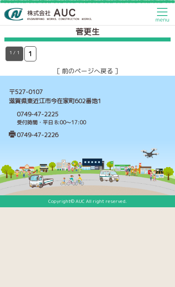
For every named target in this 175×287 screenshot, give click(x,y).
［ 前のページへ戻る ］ (87, 71)
